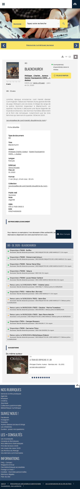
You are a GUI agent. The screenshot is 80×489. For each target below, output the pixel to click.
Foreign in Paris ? (7, 469)
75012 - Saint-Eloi (39, 298)
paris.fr (3, 483)
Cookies (4, 472)
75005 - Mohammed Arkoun (31, 257)
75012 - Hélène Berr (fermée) (31, 291)
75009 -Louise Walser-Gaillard (31, 278)
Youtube (4, 422)
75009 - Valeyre (26, 271)
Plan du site (5, 476)
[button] (76, 4)
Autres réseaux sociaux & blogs (13, 424)
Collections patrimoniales (11, 405)
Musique (4, 398)
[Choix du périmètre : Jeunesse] (19, 23)
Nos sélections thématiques (12, 443)
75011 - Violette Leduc (40, 284)
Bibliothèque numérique (11, 408)
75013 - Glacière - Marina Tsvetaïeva (46, 307)
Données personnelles (17, 472)
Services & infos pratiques (11, 393)
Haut (77, 385)
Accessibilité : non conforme (11, 486)
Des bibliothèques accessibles (13, 467)
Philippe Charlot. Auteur (36, 76)
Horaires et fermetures (10, 441)
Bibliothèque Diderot (40, 335)
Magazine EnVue (7, 464)
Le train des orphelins (37, 367)
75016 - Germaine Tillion (29, 328)
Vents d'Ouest (39, 83)
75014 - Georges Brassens (29, 321)
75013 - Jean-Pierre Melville (43, 314)
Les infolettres (6, 427)
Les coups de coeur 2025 (11, 448)
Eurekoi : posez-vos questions (12, 429)
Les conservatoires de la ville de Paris (58, 483)
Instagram (5, 419)
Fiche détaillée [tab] (13, 127)
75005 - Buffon (25, 250)
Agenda (4, 396)
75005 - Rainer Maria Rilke (30, 264)
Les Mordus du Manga (10, 450)
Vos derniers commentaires (12, 453)
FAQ (2, 462)
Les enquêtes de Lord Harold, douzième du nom (26, 120)
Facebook (5, 417)
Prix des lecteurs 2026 (9, 446)
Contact (9, 462)
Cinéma (4, 400)
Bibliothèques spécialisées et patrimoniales (25, 483)
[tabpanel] (28, 174)
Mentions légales (7, 474)
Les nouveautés (7, 438)
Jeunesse (4, 403)
